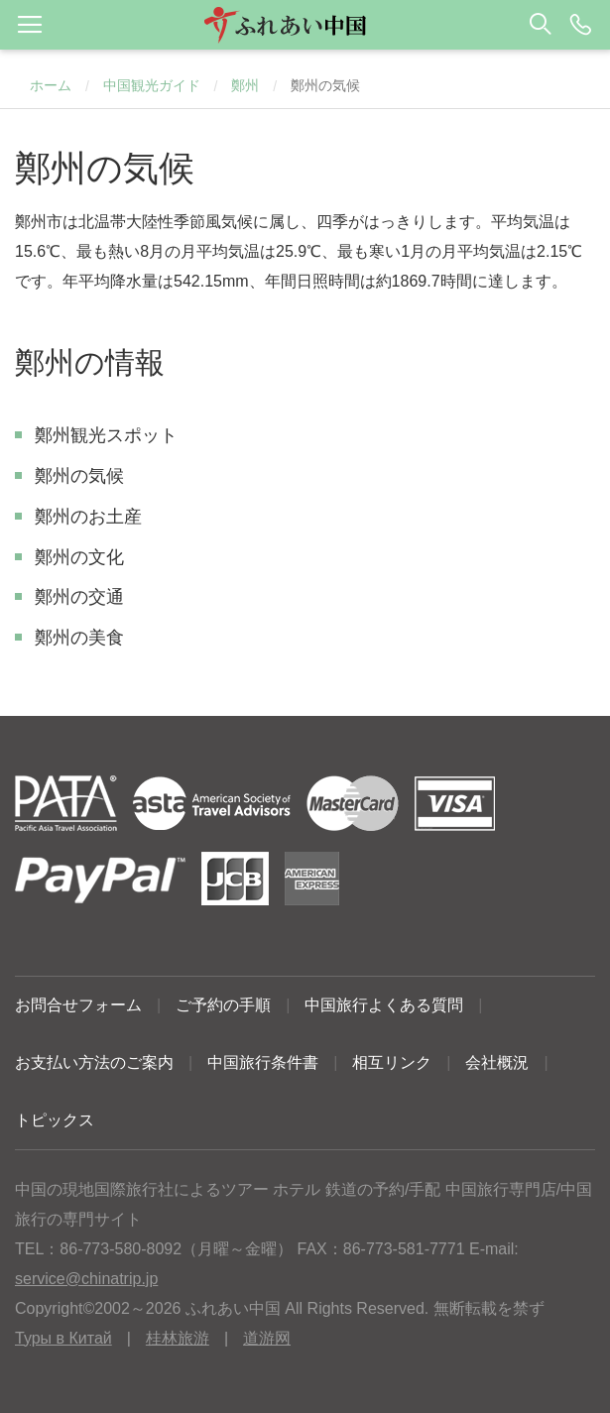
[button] (305, 25)
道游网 (267, 1338)
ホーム (50, 85)
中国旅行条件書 (262, 1062)
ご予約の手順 (223, 1005)
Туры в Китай (63, 1338)
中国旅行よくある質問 (384, 1005)
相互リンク (391, 1062)
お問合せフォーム (78, 1005)
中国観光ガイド (151, 85)
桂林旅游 (177, 1338)
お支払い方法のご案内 (94, 1062)
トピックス (54, 1120)
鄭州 (245, 85)
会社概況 (497, 1062)
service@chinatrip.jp (86, 1278)
